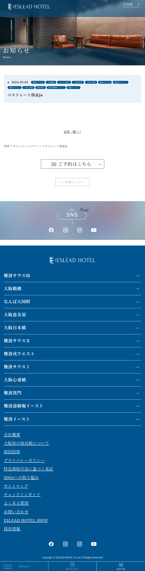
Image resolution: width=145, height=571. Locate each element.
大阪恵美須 (15, 315)
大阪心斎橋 (15, 380)
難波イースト (17, 419)
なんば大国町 (17, 301)
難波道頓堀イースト (23, 406)
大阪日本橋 (15, 328)
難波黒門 (13, 393)
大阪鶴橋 (13, 288)
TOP (6, 146)
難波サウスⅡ (17, 341)
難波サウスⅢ (17, 275)
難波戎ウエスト (19, 354)
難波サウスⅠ (17, 367)
